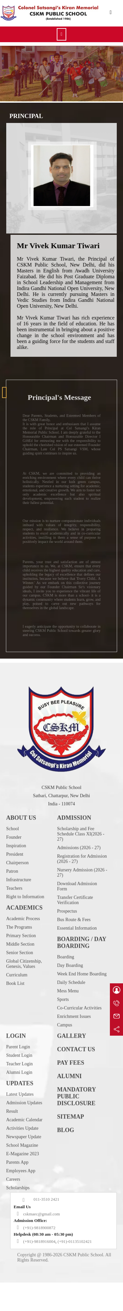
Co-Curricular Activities (79, 1029)
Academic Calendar (24, 1141)
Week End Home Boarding (82, 995)
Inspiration (16, 867)
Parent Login (18, 1068)
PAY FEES (70, 1084)
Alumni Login (19, 1093)
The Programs (19, 948)
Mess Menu (68, 1012)
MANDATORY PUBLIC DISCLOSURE (76, 1118)
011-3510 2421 (46, 1220)
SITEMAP (70, 1138)
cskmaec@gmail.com (41, 1235)
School (12, 850)
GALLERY (71, 1057)
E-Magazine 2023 (22, 1175)
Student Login (19, 1076)
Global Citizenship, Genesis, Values (24, 985)
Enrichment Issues (74, 1037)
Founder (14, 858)
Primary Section (21, 957)
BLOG (65, 1151)
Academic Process (23, 940)
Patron (12, 892)
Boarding (65, 978)
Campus (64, 1046)
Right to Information (25, 918)
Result (12, 1132)
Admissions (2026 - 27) (79, 869)
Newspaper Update (23, 1158)
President (14, 875)
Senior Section (19, 974)
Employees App (20, 1192)
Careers (13, 1200)
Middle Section (20, 965)
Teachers (14, 909)
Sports (63, 1020)
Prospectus (67, 932)
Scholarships (18, 1209)
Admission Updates (24, 1124)
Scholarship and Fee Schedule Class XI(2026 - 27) (80, 855)
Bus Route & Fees (74, 941)
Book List (15, 1004)
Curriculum (17, 996)
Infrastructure (18, 901)
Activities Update (22, 1149)
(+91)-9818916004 (39, 1262)
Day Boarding (70, 986)
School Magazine (22, 1166)
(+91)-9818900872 (39, 1249)
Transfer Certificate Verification (75, 921)
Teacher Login (19, 1085)
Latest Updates (20, 1115)
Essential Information (77, 949)
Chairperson (17, 884)
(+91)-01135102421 (74, 1262)
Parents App (17, 1183)
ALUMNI (69, 1097)
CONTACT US (76, 1070)
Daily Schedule (71, 1003)
